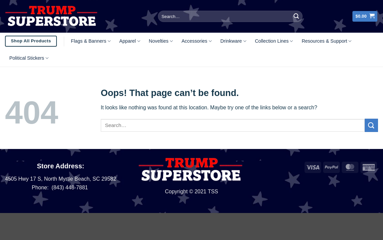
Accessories (197, 41)
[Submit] (296, 16)
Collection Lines (274, 41)
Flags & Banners (91, 41)
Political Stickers (29, 58)
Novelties (161, 41)
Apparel (129, 41)
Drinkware (233, 41)
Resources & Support (326, 41)
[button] (364, 16)
